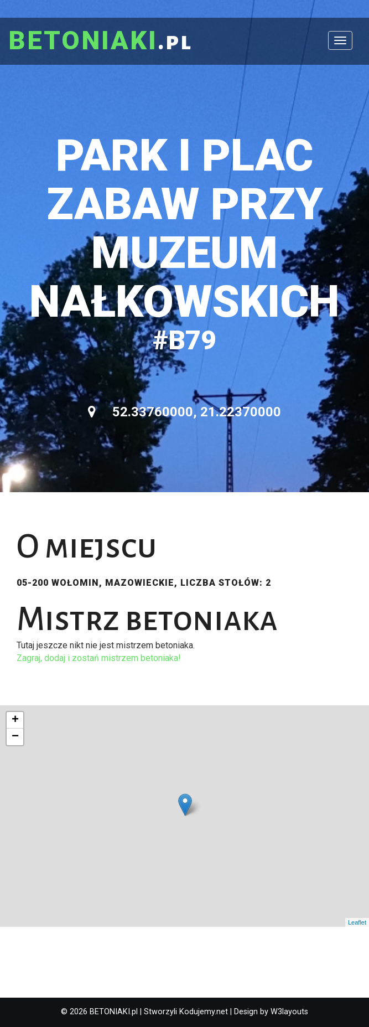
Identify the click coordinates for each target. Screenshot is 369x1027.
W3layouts (289, 1011)
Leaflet (357, 922)
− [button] (15, 737)
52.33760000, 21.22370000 (184, 412)
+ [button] (15, 720)
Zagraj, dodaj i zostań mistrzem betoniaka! (99, 658)
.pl (100, 41)
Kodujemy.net (203, 1011)
